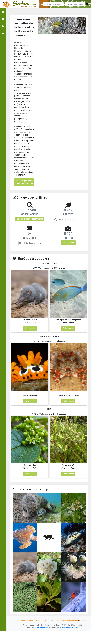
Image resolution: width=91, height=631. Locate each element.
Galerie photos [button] (68, 243)
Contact (83, 620)
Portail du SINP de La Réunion (46, 620)
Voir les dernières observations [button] (30, 219)
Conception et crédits (70, 620)
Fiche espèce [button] (29, 328)
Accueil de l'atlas (26, 620)
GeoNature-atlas (41, 628)
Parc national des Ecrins (70, 628)
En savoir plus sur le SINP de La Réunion (24, 181)
